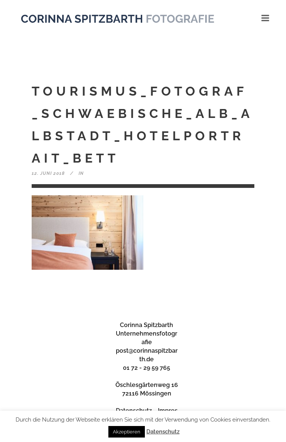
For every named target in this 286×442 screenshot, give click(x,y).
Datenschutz (162, 431)
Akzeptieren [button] (126, 432)
